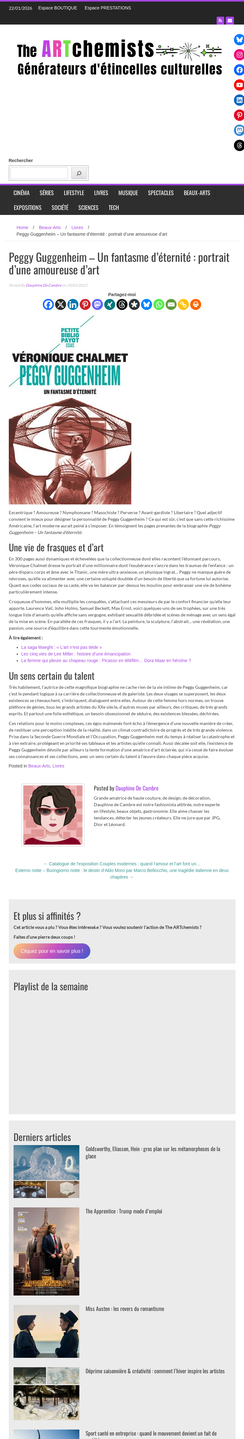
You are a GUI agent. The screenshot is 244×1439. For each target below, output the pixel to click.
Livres (101, 192)
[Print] (195, 304)
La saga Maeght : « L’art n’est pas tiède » (61, 647)
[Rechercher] (79, 173)
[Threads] (122, 304)
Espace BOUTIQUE (57, 7)
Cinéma (22, 192)
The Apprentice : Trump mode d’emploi (125, 1211)
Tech (114, 207)
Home (22, 227)
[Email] (171, 304)
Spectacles (161, 192)
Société (60, 207)
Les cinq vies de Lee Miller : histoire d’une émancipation (76, 653)
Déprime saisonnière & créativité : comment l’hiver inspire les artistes (150, 1374)
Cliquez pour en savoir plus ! (51, 951)
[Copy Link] (183, 304)
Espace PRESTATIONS (108, 7)
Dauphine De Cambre (43, 285)
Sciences (88, 207)
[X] (60, 304)
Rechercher (21, 160)
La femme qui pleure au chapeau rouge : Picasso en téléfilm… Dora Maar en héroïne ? (106, 660)
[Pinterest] (85, 304)
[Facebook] (48, 304)
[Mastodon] (97, 304)
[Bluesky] (146, 304)
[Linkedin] (72, 304)
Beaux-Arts (197, 192)
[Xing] (109, 304)
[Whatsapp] (158, 304)
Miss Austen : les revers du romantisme (126, 1308)
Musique (128, 192)
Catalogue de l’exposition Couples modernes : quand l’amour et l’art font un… (122, 863)
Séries (47, 192)
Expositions (28, 207)
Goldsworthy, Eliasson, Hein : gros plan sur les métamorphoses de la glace (156, 1152)
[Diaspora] (134, 304)
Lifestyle (74, 192)
